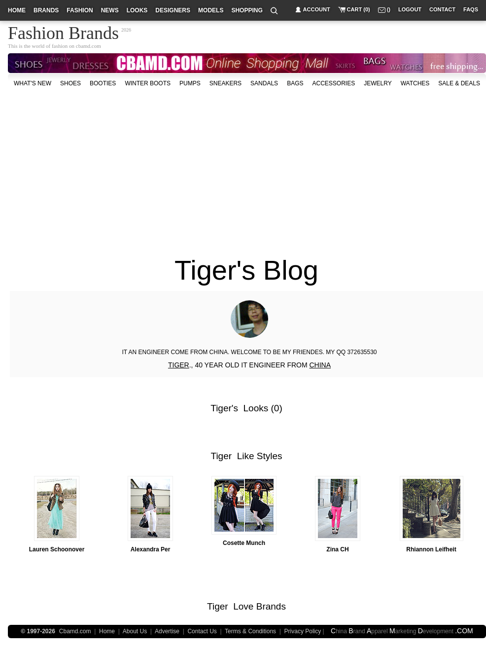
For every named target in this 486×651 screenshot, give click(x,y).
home (17, 10)
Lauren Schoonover (57, 549)
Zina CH (337, 549)
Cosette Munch (244, 543)
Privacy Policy (302, 631)
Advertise (167, 631)
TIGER (178, 365)
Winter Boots (148, 83)
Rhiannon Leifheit (431, 549)
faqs (470, 9)
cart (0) (358, 9)
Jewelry (377, 83)
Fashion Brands (63, 31)
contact (442, 9)
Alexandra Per (151, 549)
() (388, 9)
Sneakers (225, 83)
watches (415, 83)
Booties (103, 83)
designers (172, 10)
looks (137, 10)
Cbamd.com (75, 631)
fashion (80, 10)
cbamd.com (88, 46)
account (316, 9)
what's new (32, 83)
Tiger (221, 408)
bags (295, 83)
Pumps (190, 83)
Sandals (264, 83)
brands (46, 10)
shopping (246, 10)
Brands (271, 606)
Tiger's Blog (246, 270)
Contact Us (201, 631)
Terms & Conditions (250, 631)
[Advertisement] (175, 167)
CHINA (320, 365)
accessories (333, 83)
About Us (135, 631)
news (110, 10)
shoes (70, 83)
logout (409, 9)
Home (107, 631)
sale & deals (459, 83)
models (210, 10)
